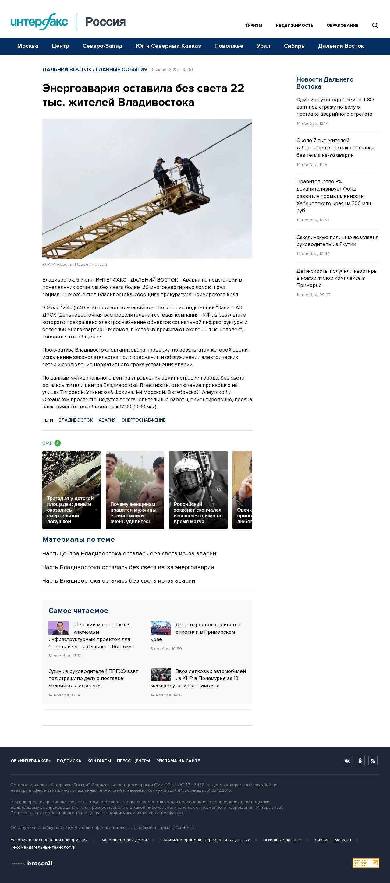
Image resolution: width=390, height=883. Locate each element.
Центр (60, 46)
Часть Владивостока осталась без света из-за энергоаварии (128, 567)
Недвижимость (294, 25)
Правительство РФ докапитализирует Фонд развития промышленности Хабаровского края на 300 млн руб (333, 196)
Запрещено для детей (124, 840)
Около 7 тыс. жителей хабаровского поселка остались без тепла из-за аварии (335, 147)
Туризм (253, 25)
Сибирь (294, 46)
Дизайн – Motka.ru (332, 840)
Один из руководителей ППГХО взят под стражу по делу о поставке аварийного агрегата (93, 678)
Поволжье (228, 46)
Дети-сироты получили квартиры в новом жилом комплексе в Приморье (337, 278)
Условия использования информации (49, 840)
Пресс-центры (133, 760)
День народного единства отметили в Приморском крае (195, 632)
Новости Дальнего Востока (324, 83)
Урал (264, 46)
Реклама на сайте (178, 760)
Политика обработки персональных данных (205, 840)
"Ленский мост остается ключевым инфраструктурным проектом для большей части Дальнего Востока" (90, 635)
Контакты (99, 760)
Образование (342, 25)
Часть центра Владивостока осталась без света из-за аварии (129, 553)
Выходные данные (282, 840)
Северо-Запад (102, 46)
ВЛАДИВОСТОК (76, 420)
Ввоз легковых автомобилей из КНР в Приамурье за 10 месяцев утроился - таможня (198, 678)
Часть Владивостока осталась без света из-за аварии (118, 580)
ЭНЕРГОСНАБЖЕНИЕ (143, 420)
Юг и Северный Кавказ (168, 46)
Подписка (69, 760)
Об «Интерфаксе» (31, 760)
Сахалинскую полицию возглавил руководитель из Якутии (337, 241)
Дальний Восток (341, 46)
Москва (27, 46)
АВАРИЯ (107, 420)
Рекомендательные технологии (43, 847)
